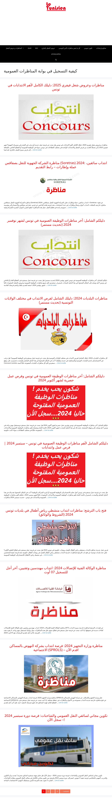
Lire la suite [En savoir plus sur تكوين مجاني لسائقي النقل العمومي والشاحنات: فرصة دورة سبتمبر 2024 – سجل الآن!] (59, 780)
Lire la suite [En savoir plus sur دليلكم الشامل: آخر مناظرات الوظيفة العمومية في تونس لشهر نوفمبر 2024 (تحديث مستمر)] (52, 285)
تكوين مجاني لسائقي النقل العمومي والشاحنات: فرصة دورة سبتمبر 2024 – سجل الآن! (56, 717)
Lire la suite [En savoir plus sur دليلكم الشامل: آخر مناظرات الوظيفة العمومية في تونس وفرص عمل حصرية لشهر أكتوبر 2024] (48, 430)
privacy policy (56, 54)
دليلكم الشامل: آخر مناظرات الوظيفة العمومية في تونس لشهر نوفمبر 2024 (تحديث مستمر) (56, 222)
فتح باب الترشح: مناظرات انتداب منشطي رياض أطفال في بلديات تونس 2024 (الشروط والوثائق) (56, 512)
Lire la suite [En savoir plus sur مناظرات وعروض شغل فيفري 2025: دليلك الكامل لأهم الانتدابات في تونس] (37, 150)
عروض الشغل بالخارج (48, 48)
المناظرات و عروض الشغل (16, 48)
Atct (36, 48)
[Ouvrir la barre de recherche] (56, 60)
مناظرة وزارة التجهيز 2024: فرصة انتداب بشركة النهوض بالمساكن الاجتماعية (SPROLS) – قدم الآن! (56, 647)
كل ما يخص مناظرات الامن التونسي (69, 48)
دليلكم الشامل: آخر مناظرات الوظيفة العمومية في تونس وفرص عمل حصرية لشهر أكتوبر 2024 (56, 378)
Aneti (29, 48)
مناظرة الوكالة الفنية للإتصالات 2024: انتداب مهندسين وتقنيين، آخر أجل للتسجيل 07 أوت (56, 570)
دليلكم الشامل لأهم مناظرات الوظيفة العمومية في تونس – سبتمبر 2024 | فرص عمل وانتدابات (56, 445)
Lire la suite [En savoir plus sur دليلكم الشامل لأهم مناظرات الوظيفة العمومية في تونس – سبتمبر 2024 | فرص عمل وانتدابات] (52, 497)
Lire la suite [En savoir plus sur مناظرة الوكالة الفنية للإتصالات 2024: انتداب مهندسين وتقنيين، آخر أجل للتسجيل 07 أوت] (46, 633)
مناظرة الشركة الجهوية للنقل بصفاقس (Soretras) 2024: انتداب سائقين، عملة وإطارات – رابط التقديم (56, 165)
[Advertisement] (56, 29)
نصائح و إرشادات (101, 48)
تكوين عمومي (88, 48)
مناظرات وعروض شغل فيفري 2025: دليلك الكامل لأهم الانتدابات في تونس (56, 87)
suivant (65, 791)
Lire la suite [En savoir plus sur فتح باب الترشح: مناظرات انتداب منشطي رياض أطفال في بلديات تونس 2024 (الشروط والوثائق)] (48, 555)
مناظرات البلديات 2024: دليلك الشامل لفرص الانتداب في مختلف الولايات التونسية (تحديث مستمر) (56, 300)
